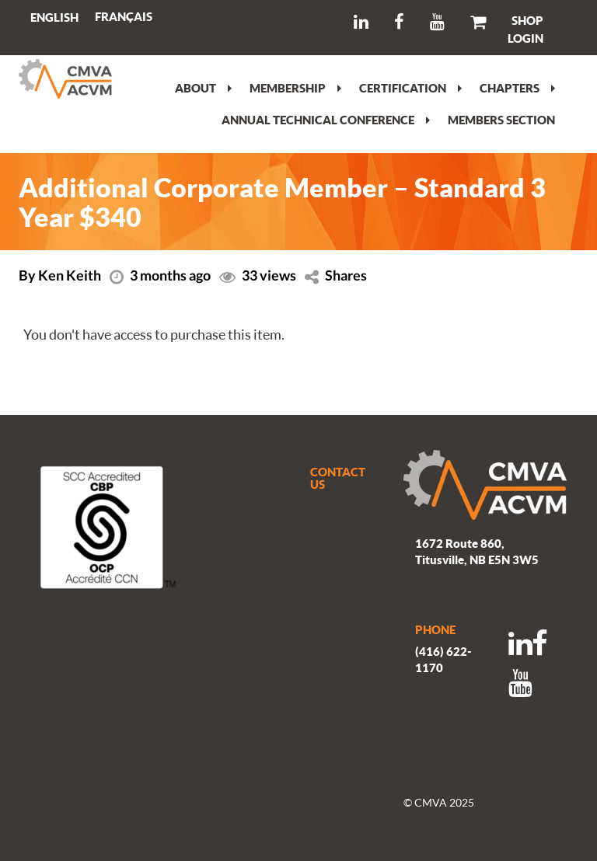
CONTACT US (337, 478)
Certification (410, 88)
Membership (295, 88)
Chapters (517, 88)
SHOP (527, 20)
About (203, 88)
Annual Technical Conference (326, 120)
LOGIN (525, 38)
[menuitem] (123, 17)
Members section (501, 120)
